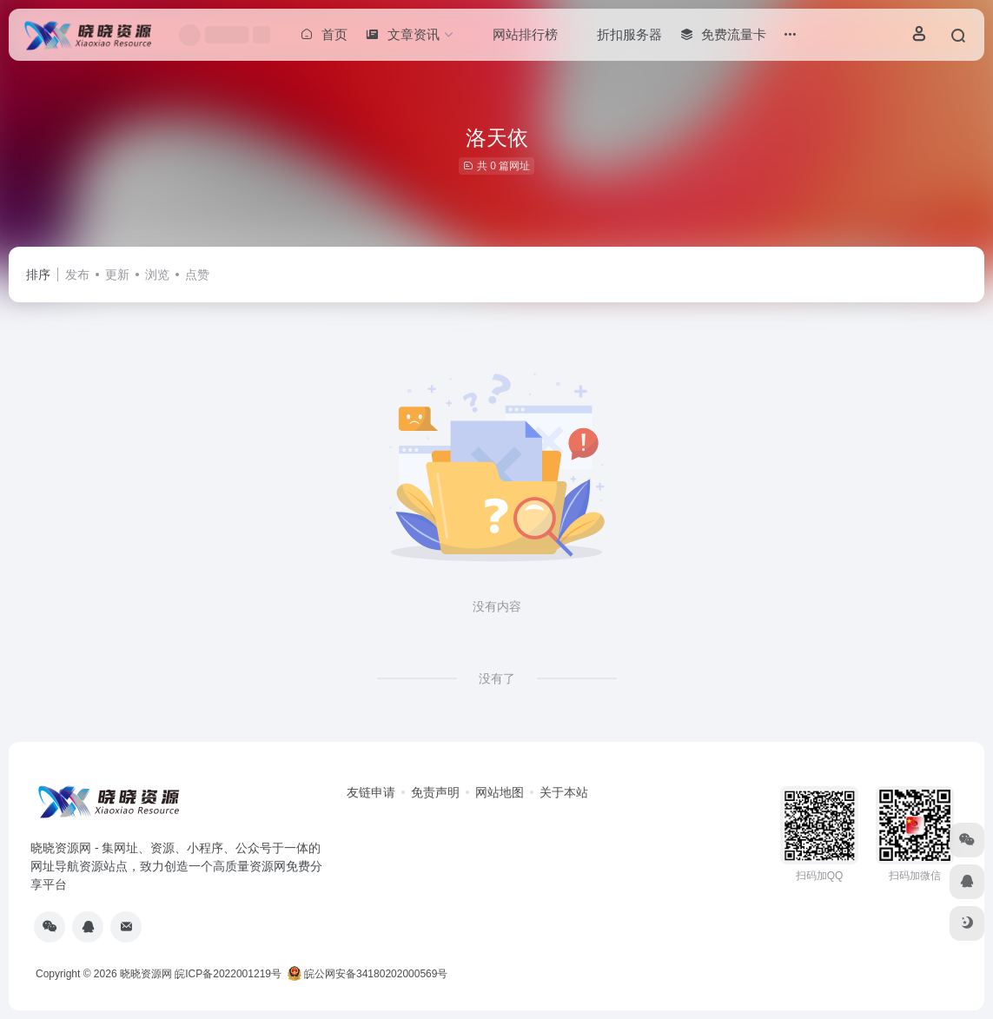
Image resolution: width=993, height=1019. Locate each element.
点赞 (197, 274)
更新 (117, 274)
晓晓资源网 (146, 974)
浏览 (157, 274)
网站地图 (499, 792)
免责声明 (435, 792)
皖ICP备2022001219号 (228, 974)
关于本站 (564, 792)
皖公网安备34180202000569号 (369, 974)
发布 (77, 274)
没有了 (497, 678)
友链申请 (371, 792)
